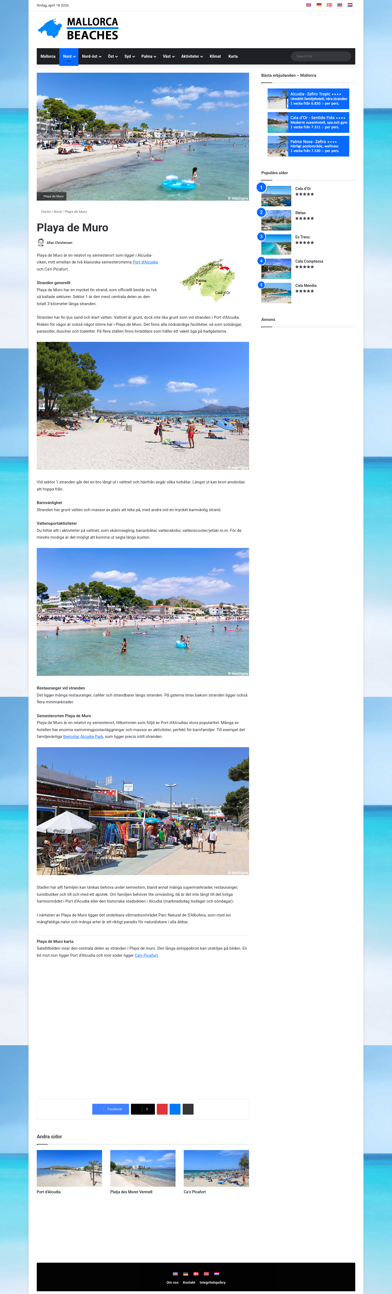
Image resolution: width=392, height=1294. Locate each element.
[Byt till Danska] (329, 5)
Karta (233, 56)
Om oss (173, 1282)
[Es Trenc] (276, 244)
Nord (67, 56)
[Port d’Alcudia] (69, 1168)
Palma (147, 56)
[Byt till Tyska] (319, 5)
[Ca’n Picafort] (216, 1168)
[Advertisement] (250, 29)
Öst (111, 56)
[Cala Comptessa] (276, 269)
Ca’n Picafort (146, 955)
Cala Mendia (306, 285)
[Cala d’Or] (276, 196)
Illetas (300, 213)
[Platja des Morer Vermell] (143, 1168)
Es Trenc (302, 237)
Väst (166, 56)
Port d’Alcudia (145, 262)
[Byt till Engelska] (309, 5)
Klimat (215, 56)
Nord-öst (89, 56)
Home (44, 212)
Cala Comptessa (309, 261)
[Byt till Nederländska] (350, 5)
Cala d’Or (303, 188)
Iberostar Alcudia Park (83, 736)
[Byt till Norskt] (340, 5)
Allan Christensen (59, 243)
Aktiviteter (190, 56)
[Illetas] (276, 220)
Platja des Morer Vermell (131, 1192)
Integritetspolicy (212, 1282)
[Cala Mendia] (276, 293)
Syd (127, 56)
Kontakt (189, 1282)
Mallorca (48, 56)
